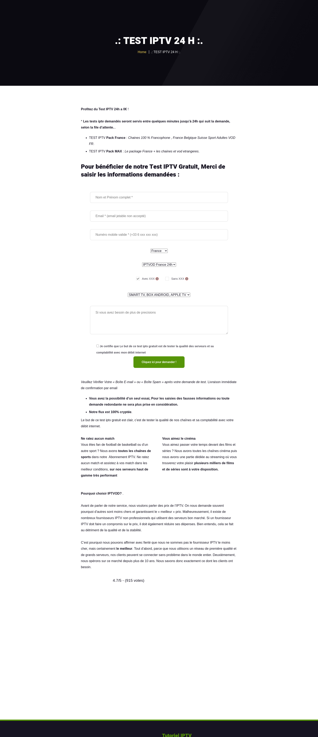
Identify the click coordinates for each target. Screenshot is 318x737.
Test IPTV (106, 109)
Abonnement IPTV (122, 457)
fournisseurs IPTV (109, 518)
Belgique (190, 137)
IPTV (179, 505)
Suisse (202, 137)
